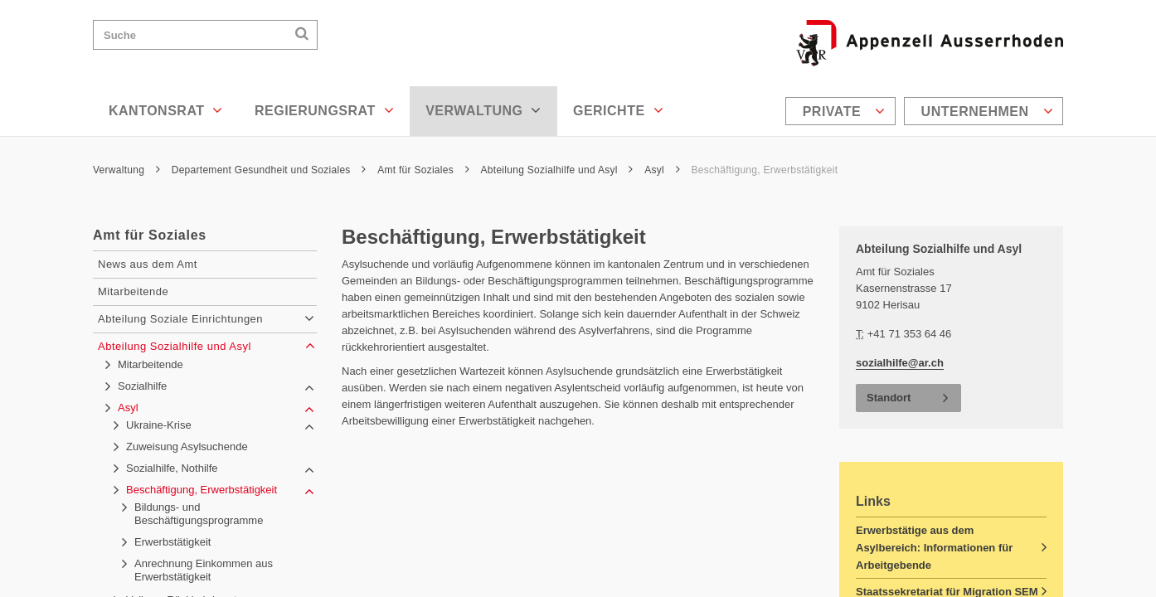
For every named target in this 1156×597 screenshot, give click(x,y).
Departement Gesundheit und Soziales (269, 170)
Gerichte (618, 110)
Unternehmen (987, 111)
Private (844, 111)
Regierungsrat (324, 110)
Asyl (662, 170)
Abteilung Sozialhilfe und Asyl (557, 170)
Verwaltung (483, 110)
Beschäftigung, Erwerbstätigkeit (765, 170)
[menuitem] (842, 111)
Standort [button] (889, 397)
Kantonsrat (166, 110)
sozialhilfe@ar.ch (900, 363)
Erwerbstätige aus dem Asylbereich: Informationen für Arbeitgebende (934, 547)
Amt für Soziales (423, 170)
